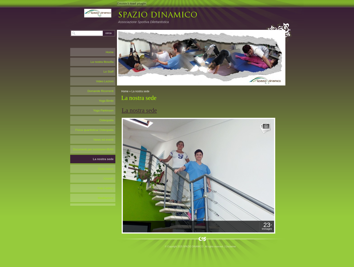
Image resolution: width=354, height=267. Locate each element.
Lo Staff (108, 71)
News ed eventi (103, 139)
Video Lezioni (105, 81)
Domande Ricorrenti (100, 91)
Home (124, 91)
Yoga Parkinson (103, 110)
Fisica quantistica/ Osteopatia (94, 130)
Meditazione (106, 198)
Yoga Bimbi (106, 100)
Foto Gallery (106, 188)
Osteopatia (106, 120)
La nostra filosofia (102, 62)
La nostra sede (103, 159)
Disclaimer (231, 246)
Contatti (108, 178)
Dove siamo (106, 168)
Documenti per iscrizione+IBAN (93, 149)
